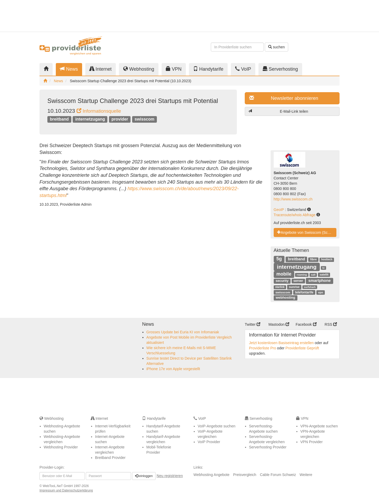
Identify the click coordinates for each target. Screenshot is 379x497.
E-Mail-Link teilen (278, 111)
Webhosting (138, 69)
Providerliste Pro (262, 348)
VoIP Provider (209, 442)
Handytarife (208, 69)
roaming (302, 274)
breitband (59, 119)
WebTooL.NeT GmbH (58, 486)
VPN (174, 69)
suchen (276, 47)
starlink (280, 287)
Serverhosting (280, 69)
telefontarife (304, 292)
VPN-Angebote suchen (319, 426)
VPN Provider (311, 442)
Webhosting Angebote (211, 475)
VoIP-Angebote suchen (216, 426)
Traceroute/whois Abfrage (295, 215)
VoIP (243, 69)
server (298, 281)
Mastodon (278, 324)
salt (313, 274)
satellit (324, 274)
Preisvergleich (244, 475)
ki (323, 267)
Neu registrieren (170, 476)
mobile (283, 274)
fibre (313, 259)
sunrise (294, 286)
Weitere (306, 475)
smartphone (319, 280)
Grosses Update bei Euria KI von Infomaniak (182, 332)
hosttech (326, 259)
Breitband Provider (110, 457)
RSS (331, 324)
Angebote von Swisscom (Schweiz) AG (307, 232)
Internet (100, 69)
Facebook (306, 324)
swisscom (144, 119)
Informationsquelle (99, 111)
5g (279, 258)
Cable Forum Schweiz (278, 475)
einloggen (144, 476)
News (69, 69)
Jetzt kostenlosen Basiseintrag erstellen (281, 343)
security (282, 281)
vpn (320, 292)
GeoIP (279, 210)
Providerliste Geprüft (302, 348)
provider (120, 119)
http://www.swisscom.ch (293, 199)
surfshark (310, 287)
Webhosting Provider (61, 447)
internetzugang (90, 119)
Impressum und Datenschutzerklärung (66, 490)
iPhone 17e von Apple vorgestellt (173, 369)
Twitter (252, 324)
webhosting (285, 297)
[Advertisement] (292, 16)
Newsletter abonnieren (283, 98)
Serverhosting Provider (267, 447)
